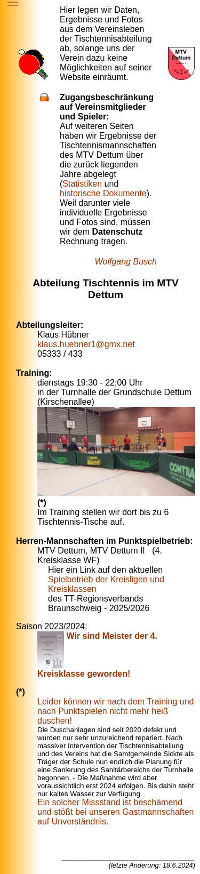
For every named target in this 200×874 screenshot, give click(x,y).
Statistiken (82, 183)
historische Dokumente (103, 193)
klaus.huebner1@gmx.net (86, 344)
